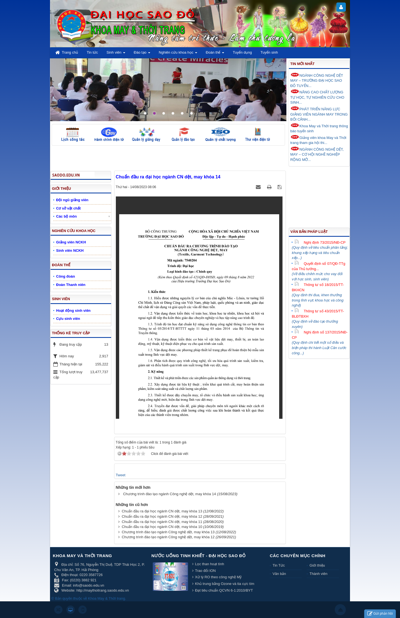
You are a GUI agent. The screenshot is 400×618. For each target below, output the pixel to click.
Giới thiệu (317, 565)
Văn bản (279, 574)
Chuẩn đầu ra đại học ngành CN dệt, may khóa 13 (162, 511)
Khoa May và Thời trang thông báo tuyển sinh (319, 128)
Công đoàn (65, 276)
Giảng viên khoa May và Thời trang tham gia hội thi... (318, 140)
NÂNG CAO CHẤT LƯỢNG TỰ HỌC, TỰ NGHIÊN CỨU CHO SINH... (317, 96)
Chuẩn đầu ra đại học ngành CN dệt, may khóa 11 (162, 522)
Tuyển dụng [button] (242, 52)
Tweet (121, 475)
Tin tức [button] (92, 52)
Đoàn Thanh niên (70, 285)
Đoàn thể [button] (215, 54)
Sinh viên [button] (116, 54)
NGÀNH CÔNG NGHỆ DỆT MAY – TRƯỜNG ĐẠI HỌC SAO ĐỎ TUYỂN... (316, 80)
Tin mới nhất (302, 64)
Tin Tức (278, 565)
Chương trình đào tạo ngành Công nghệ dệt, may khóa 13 (168, 532)
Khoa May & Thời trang (106, 598)
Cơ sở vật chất (68, 208)
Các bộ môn (66, 216)
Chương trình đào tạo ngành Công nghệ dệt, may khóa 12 (168, 537)
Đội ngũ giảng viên (72, 200)
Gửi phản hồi (380, 613)
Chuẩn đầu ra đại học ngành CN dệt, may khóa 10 (162, 527)
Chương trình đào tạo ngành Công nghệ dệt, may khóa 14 (169, 494)
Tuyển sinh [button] (269, 52)
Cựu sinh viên (68, 319)
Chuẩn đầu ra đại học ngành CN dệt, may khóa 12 (162, 516)
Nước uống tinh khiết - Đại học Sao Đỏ (198, 555)
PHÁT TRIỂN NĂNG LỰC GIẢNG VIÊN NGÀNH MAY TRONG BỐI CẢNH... (319, 113)
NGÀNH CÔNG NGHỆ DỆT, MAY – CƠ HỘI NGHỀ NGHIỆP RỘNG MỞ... (317, 154)
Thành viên (318, 574)
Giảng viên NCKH (71, 242)
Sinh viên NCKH (70, 250)
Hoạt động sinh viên (73, 310)
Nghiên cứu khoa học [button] (178, 54)
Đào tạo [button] (142, 54)
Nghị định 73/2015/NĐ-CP (320, 242)
